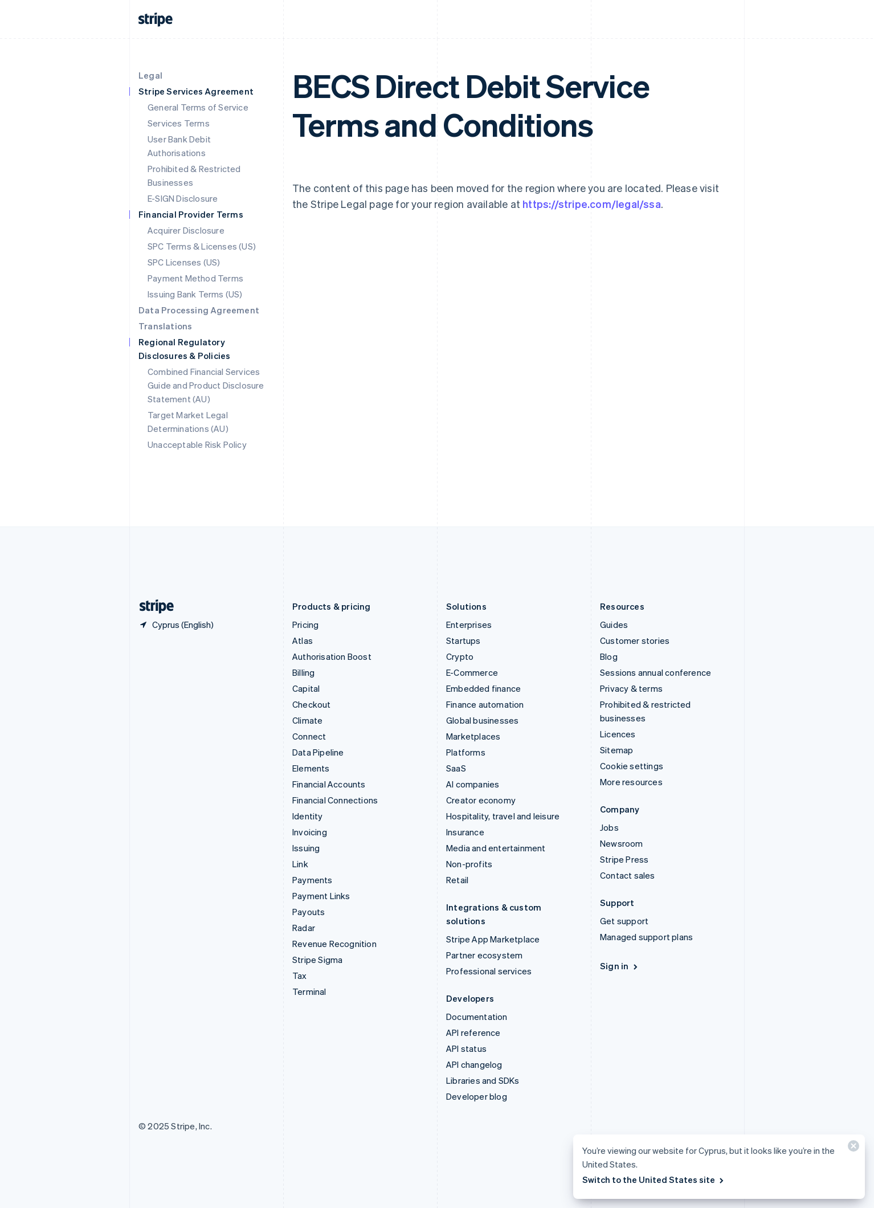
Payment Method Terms (195, 278)
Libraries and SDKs (483, 1080)
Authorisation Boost (331, 656)
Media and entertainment (496, 848)
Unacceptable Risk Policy (197, 444)
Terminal (309, 991)
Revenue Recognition (334, 943)
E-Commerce (472, 672)
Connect (309, 736)
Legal (150, 75)
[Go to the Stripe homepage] (152, 606)
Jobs (609, 827)
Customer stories (634, 640)
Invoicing (309, 832)
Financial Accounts (329, 784)
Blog (609, 656)
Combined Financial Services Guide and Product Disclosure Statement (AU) (206, 385)
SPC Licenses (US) (184, 262)
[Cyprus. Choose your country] (176, 624)
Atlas (302, 640)
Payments (312, 879)
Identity (307, 816)
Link (300, 864)
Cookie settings (631, 766)
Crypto (459, 656)
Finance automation (485, 704)
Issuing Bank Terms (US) (195, 294)
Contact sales (627, 875)
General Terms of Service (198, 107)
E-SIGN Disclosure (183, 198)
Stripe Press (624, 859)
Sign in (619, 966)
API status (466, 1048)
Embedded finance (483, 688)
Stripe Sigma (317, 959)
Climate (307, 720)
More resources (631, 781)
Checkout (311, 704)
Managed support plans (646, 936)
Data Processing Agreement (198, 310)
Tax (299, 975)
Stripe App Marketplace (493, 939)
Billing (303, 672)
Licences (618, 734)
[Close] (852, 1148)
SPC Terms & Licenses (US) (202, 246)
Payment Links (321, 895)
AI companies (472, 784)
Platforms (465, 752)
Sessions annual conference (655, 672)
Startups (463, 640)
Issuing (306, 848)
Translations (165, 326)
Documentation (477, 1016)
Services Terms (179, 123)
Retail (457, 879)
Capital (306, 688)
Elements (311, 768)
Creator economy (481, 800)
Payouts (308, 911)
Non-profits (469, 864)
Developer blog (476, 1096)
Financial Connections (335, 800)
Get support (624, 921)
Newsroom (621, 843)
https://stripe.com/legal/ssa (591, 203)
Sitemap (616, 750)
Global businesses (482, 720)
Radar (303, 927)
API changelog (474, 1064)
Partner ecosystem (484, 955)
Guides (614, 624)
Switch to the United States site (653, 1179)
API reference (473, 1032)
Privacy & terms (631, 688)
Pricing (305, 624)
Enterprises (469, 624)
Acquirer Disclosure (186, 230)
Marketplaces (473, 736)
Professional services (489, 971)
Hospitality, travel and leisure (502, 816)
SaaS (456, 768)
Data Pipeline (318, 752)
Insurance (465, 832)
